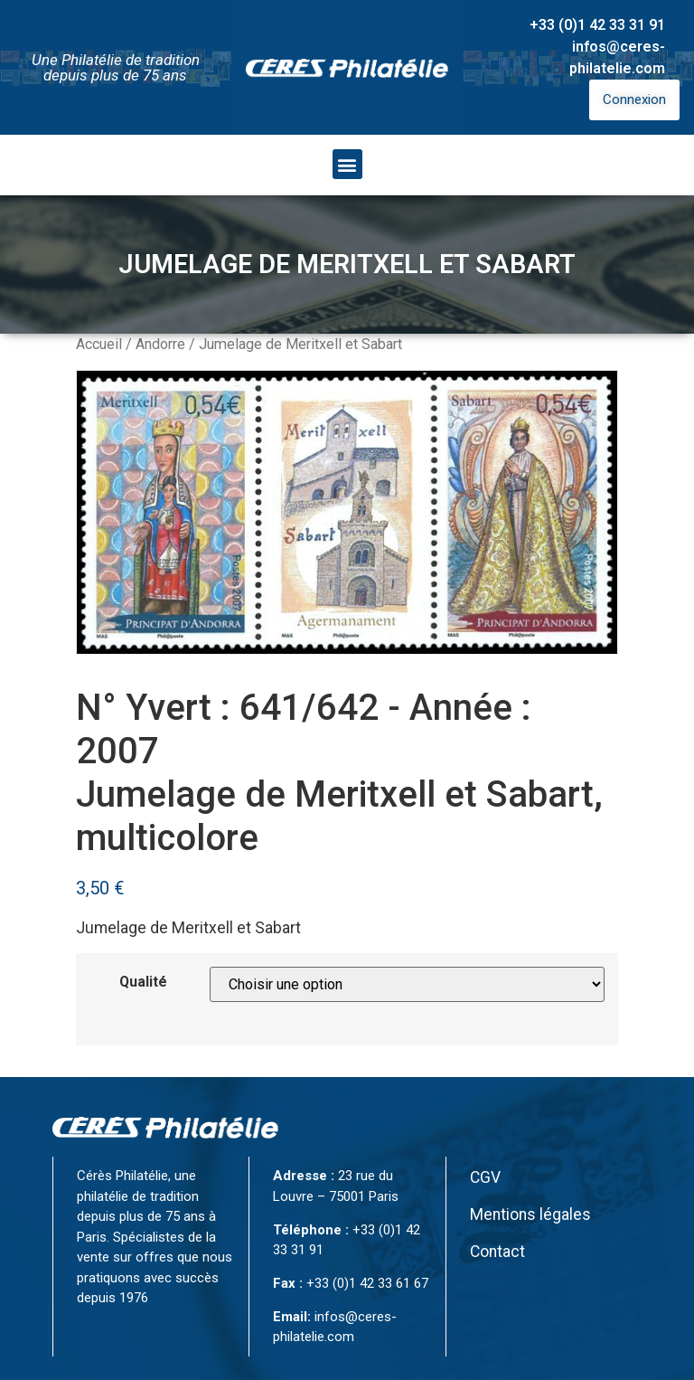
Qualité (143, 982)
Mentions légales (530, 1214)
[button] (347, 164)
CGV (485, 1177)
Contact (497, 1252)
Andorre (160, 344)
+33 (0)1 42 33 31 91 (597, 24)
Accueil (99, 344)
